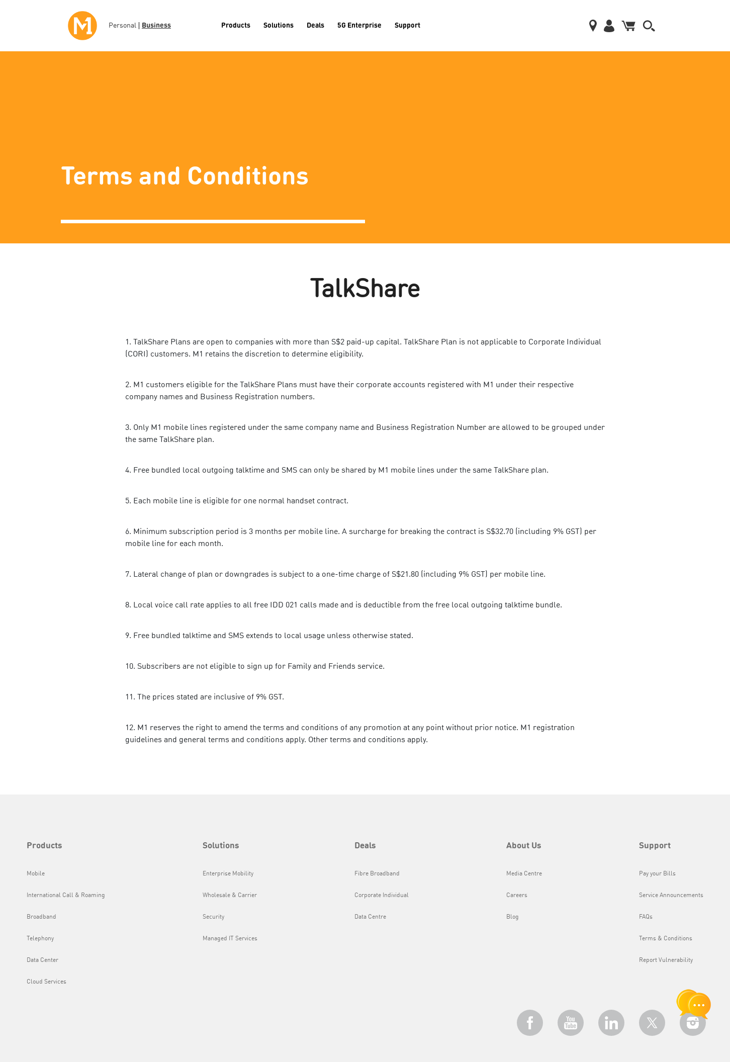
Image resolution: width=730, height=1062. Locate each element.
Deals (315, 25)
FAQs (646, 917)
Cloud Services (46, 982)
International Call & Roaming (66, 896)
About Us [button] (523, 846)
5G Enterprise (359, 25)
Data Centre (370, 917)
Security (213, 917)
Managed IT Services (230, 939)
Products (235, 25)
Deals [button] (365, 846)
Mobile (36, 874)
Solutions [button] (221, 846)
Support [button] (655, 846)
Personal (122, 25)
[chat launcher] (693, 1004)
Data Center (42, 960)
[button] (649, 26)
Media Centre (524, 874)
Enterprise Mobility (228, 874)
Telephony (40, 939)
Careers (516, 896)
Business (156, 25)
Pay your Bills (657, 874)
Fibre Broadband (377, 874)
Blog (512, 917)
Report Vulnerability (666, 960)
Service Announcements (671, 896)
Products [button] (44, 846)
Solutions (278, 25)
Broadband (41, 917)
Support (407, 25)
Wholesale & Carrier (230, 896)
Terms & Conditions (665, 939)
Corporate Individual (381, 896)
